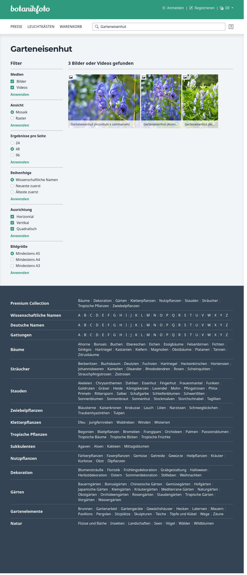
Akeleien (85, 383)
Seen (158, 523)
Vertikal (23, 222)
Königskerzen (137, 388)
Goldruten (86, 388)
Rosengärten (142, 494)
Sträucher (210, 300)
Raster (21, 118)
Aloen (98, 446)
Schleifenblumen (166, 393)
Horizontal (25, 216)
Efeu (81, 422)
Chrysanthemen (109, 383)
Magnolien (159, 349)
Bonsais (100, 344)
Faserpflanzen (118, 455)
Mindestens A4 (28, 259)
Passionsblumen (215, 431)
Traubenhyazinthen (94, 413)
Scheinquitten (199, 368)
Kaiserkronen (111, 407)
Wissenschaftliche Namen (37, 179)
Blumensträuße (90, 469)
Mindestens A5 (28, 253)
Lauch (148, 407)
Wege (204, 514)
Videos (22, 87)
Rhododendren (157, 368)
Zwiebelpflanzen (126, 305)
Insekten (117, 523)
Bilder (21, 81)
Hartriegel (103, 349)
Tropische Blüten (124, 437)
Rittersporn (104, 393)
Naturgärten (208, 489)
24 (18, 142)
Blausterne (87, 407)
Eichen (154, 344)
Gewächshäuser (160, 508)
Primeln (84, 393)
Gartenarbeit (106, 508)
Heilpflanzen (197, 455)
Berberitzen (87, 363)
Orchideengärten (115, 494)
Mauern (217, 508)
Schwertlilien (194, 393)
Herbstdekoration (92, 475)
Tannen (219, 349)
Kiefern (141, 349)
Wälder (184, 523)
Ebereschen (135, 344)
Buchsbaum (110, 363)
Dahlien (132, 383)
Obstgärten (87, 494)
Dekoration (102, 300)
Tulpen (119, 413)
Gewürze (176, 455)
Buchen (116, 344)
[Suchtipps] (231, 26)
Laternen (199, 508)
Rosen (179, 368)
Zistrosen (122, 374)
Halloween (198, 469)
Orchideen (173, 431)
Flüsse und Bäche (92, 523)
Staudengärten (169, 494)
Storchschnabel (191, 398)
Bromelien (131, 431)
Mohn (175, 388)
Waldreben (125, 422)
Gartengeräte (132, 508)
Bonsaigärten (116, 484)
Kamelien (115, 368)
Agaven (84, 446)
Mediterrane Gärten (177, 489)
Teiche (161, 514)
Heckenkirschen (194, 363)
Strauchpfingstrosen (94, 374)
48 (18, 149)
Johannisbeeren (91, 368)
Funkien (212, 383)
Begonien (86, 431)
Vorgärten (86, 499)
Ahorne (84, 344)
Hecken (182, 508)
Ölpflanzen (116, 461)
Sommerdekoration (142, 475)
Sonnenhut (141, 398)
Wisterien (162, 422)
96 (18, 155)
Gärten (121, 300)
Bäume (84, 300)
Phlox (213, 388)
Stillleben (168, 475)
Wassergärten (109, 499)
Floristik (113, 469)
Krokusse (132, 407)
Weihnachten (191, 475)
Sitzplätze (122, 514)
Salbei (122, 393)
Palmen (192, 431)
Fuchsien (150, 363)
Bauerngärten (89, 484)
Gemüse (140, 455)
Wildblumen (204, 523)
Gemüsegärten (178, 484)
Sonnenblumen (90, 398)
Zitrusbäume (88, 354)
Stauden (191, 300)
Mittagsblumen (136, 446)
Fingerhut (168, 383)
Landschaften (139, 523)
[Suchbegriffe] (158, 27)
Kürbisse (85, 461)
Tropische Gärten (199, 494)
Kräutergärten (146, 489)
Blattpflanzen (108, 431)
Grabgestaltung (173, 469)
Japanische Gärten (93, 489)
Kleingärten (121, 489)
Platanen (202, 349)
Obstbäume (181, 349)
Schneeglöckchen (203, 407)
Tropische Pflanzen (93, 305)
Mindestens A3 (28, 265)
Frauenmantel (191, 383)
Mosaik (22, 112)
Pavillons (85, 514)
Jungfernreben (101, 422)
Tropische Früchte (155, 437)
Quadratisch (27, 228)
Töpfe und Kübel (183, 514)
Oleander (134, 368)
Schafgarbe (139, 393)
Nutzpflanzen (170, 300)
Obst (100, 461)
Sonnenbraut (117, 398)
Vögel (170, 523)
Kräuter (217, 455)
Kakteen (113, 446)
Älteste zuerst (27, 192)
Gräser (104, 388)
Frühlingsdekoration (140, 469)
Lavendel (159, 388)
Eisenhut (149, 383)
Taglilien (214, 398)
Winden (144, 422)
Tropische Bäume (92, 437)
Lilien (161, 407)
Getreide (158, 455)
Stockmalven (164, 398)
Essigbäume (174, 344)
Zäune (218, 514)
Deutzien (131, 363)
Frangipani (152, 431)
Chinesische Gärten (146, 484)
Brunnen (85, 508)
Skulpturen (143, 514)
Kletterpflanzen (143, 300)
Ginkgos (84, 349)
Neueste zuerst (28, 185)
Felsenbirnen (197, 344)
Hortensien (220, 363)
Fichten (218, 344)
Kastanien (123, 349)
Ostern (116, 475)
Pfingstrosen (194, 388)
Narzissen (178, 407)
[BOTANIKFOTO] (30, 9)
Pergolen (103, 514)
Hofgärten (202, 484)
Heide (118, 388)
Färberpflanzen (90, 455)
